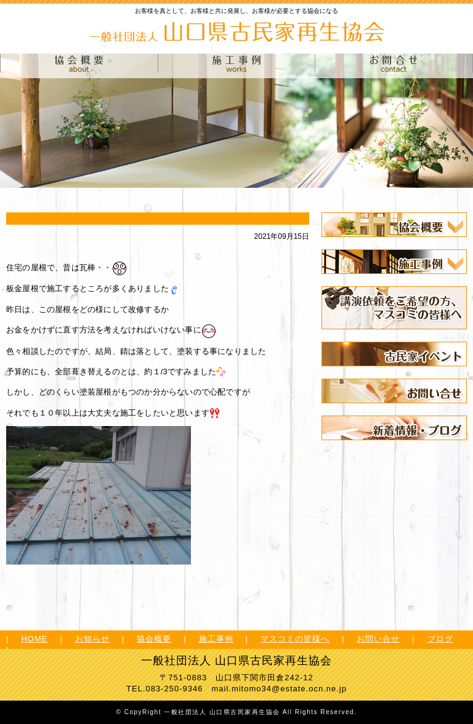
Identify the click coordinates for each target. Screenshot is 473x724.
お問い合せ (378, 638)
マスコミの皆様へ (295, 638)
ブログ (440, 638)
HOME (34, 638)
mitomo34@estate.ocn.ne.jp (289, 688)
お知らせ (92, 638)
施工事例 (216, 638)
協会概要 (154, 638)
